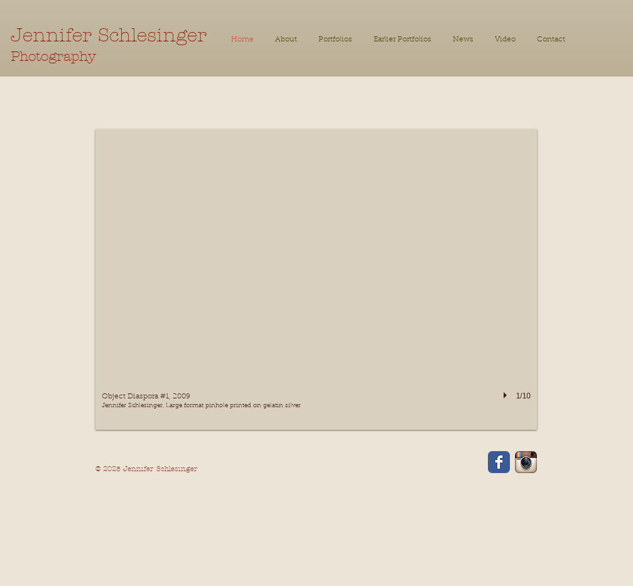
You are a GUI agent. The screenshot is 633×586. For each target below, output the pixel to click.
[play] (506, 395)
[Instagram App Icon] (526, 462)
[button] (402, 40)
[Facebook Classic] (499, 462)
